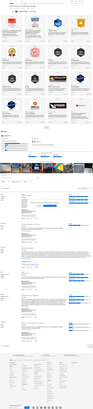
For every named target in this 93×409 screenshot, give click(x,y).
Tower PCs (11, 384)
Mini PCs (23, 364)
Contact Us (61, 373)
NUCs (10, 387)
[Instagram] (33, 407)
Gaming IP (36, 388)
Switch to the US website (50, 205)
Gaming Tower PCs (12, 386)
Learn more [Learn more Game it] (51, 65)
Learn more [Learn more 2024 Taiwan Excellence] (28, 118)
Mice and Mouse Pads (38, 376)
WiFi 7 (23, 386)
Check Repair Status (63, 369)
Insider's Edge (49, 391)
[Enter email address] (16, 407)
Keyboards (36, 374)
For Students (11, 373)
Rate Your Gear (49, 395)
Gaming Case (24, 371)
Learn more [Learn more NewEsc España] (74, 92)
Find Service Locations (63, 377)
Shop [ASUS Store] (16, 3)
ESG (72, 364)
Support (32, 8)
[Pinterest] (53, 407)
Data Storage (24, 382)
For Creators (11, 371)
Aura (48, 402)
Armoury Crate (49, 400)
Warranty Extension (62, 387)
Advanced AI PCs (50, 398)
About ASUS (49, 364)
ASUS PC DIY (49, 386)
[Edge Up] (56, 407)
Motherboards (24, 369)
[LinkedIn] (49, 407)
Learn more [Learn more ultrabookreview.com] (51, 118)
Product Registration (63, 380)
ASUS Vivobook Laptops (27, 360)
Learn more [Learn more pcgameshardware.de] (28, 38)
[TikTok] (60, 407)
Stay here (40, 205)
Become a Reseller (50, 387)
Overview (11, 8)
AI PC (48, 382)
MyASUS (61, 378)
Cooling (23, 373)
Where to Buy (49, 375)
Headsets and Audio (37, 378)
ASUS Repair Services (63, 366)
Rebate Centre (62, 382)
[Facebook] (41, 407)
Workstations (24, 366)
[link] (11, 3)
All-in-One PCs (12, 382)
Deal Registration (62, 375)
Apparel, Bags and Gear (38, 381)
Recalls (60, 384)
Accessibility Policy (50, 396)
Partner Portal (49, 384)
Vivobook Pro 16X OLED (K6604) (39, 360)
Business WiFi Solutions (38, 369)
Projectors (11, 380)
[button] (72, 1)
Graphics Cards (24, 375)
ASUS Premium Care (63, 364)
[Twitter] (45, 407)
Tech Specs (23, 8)
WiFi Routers (24, 389)
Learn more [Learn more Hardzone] (5, 65)
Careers (48, 378)
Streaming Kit (36, 379)
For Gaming (11, 375)
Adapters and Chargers (38, 383)
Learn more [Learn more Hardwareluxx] (5, 37)
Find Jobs (48, 366)
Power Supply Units (25, 377)
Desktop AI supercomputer (39, 370)
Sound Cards (24, 378)
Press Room (49, 373)
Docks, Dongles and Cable (39, 385)
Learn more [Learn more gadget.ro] (74, 120)
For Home (11, 368)
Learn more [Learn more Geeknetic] (51, 35)
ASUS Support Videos (63, 368)
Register (75, 3)
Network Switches (37, 367)
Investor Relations (50, 369)
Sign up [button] (27, 407)
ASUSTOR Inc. (49, 377)
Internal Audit (49, 368)
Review (28, 8)
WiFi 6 (23, 387)
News (48, 371)
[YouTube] (37, 407)
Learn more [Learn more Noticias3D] (51, 92)
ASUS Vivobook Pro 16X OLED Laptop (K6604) (22, 6)
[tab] (16, 11)
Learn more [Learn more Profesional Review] (74, 35)
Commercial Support (63, 371)
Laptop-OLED (17, 8)
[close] (64, 200)
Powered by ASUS (50, 393)
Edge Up (48, 389)
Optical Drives (24, 380)
